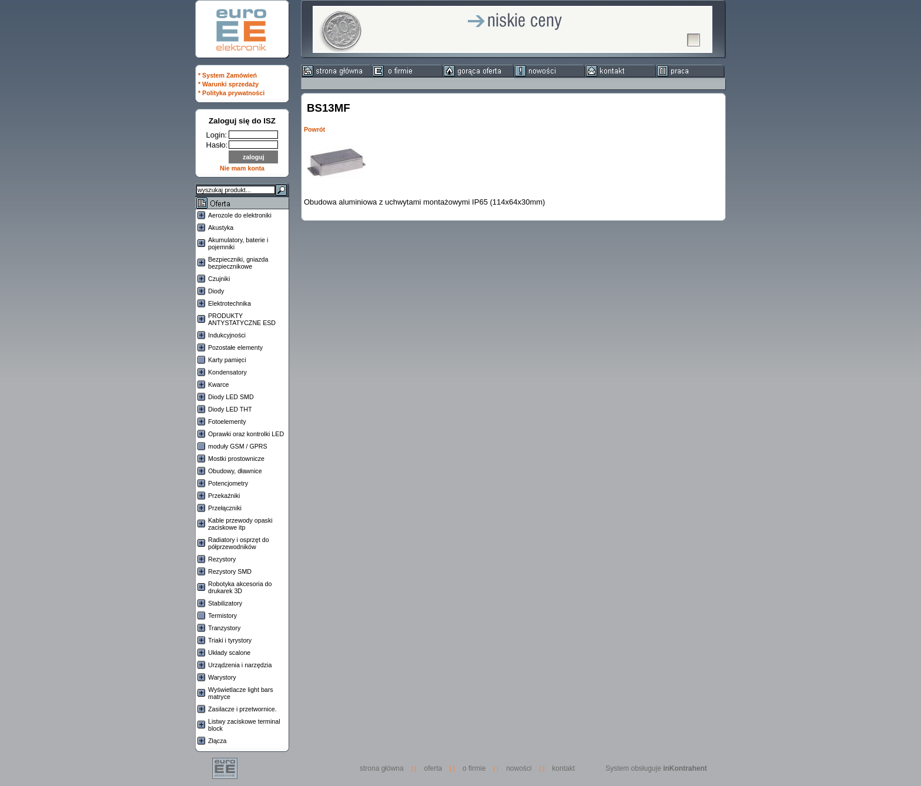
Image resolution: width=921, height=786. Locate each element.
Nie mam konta (242, 168)
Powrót (314, 129)
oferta (433, 768)
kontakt (563, 768)
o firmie (474, 768)
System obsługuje (656, 768)
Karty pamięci (227, 359)
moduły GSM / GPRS (237, 446)
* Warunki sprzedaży (228, 84)
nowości (518, 768)
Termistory (222, 615)
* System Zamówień (227, 75)
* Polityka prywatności (231, 92)
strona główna (385, 768)
